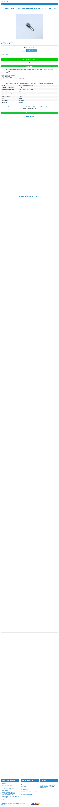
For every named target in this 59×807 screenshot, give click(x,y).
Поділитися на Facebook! (7, 42)
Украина (21, 102)
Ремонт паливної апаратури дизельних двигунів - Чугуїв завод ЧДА (10, 788)
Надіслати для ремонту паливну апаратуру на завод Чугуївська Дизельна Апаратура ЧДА (8, 793)
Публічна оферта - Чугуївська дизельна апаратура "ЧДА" (10, 797)
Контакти (4, 783)
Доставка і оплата (5, 790)
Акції (3, 799)
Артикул (26, 9)
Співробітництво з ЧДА (7, 785)
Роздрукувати (5, 54)
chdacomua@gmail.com (29, 794)
